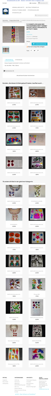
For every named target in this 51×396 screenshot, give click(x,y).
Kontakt (5, 3)
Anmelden (28, 381)
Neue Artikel (5, 381)
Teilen (31, 50)
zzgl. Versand (29, 34)
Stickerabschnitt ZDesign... (14, 340)
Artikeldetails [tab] (18, 59)
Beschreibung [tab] (9, 59)
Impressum (17, 381)
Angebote (5, 380)
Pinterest (38, 50)
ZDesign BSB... (37, 294)
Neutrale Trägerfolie (32, 7)
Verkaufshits (5, 383)
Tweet (34, 50)
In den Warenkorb (39, 44)
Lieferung (17, 380)
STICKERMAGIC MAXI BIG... (37, 201)
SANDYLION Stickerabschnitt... (14, 102)
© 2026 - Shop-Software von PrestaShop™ (25, 394)
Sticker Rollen (16, 12)
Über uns (17, 386)
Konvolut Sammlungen (19, 10)
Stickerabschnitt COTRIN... (14, 364)
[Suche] (41, 15)
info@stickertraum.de (44, 389)
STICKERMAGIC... (14, 224)
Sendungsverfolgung (31, 380)
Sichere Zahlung (18, 388)
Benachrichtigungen (31, 386)
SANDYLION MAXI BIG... (14, 317)
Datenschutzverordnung (20, 390)
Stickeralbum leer (33, 10)
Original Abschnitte (18, 7)
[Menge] (28, 44)
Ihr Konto (29, 377)
